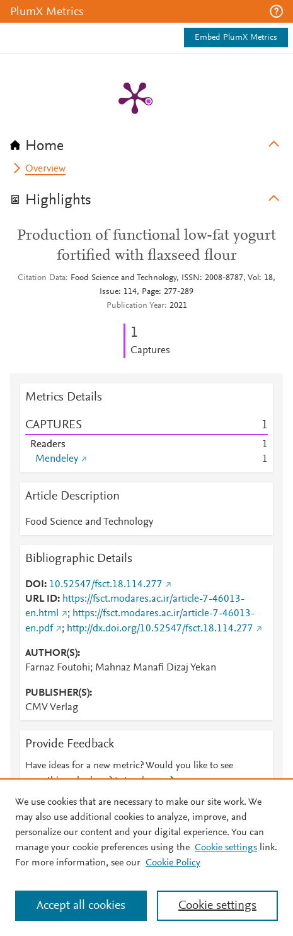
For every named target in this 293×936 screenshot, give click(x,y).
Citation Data (42, 278)
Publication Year (135, 305)
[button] (276, 11)
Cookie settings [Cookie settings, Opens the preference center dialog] (217, 905)
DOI (34, 585)
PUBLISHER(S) (57, 693)
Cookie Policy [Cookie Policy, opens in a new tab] (173, 863)
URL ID (41, 599)
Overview (45, 169)
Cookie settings (226, 848)
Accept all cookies (81, 905)
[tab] (146, 142)
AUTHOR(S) (51, 653)
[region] (146, 857)
